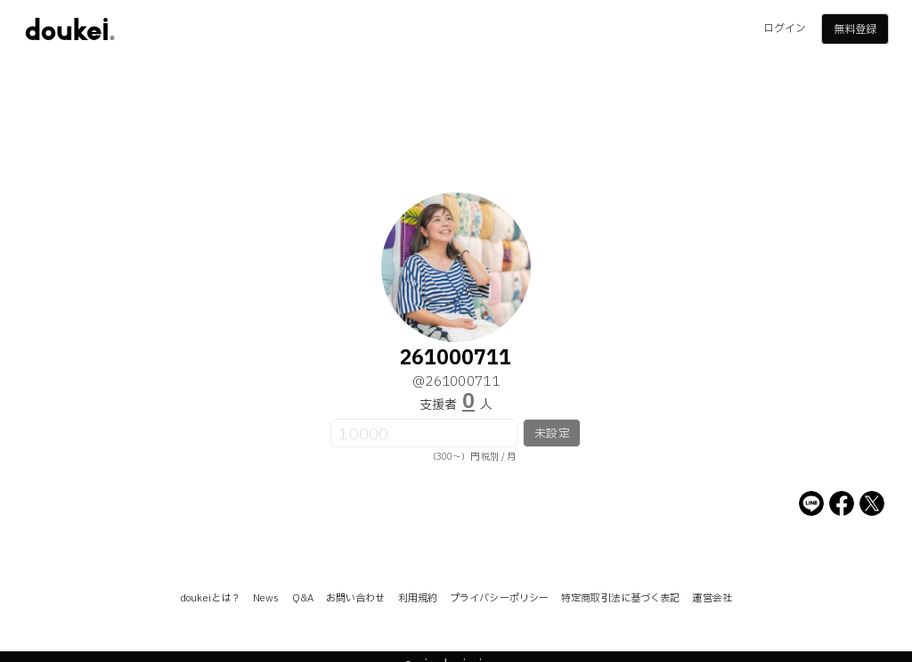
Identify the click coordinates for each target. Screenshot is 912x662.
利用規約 (417, 598)
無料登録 (855, 29)
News (266, 598)
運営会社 (711, 598)
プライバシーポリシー (499, 598)
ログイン (784, 28)
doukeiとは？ (210, 598)
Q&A (303, 598)
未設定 (551, 434)
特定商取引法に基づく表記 (620, 598)
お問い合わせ (356, 598)
